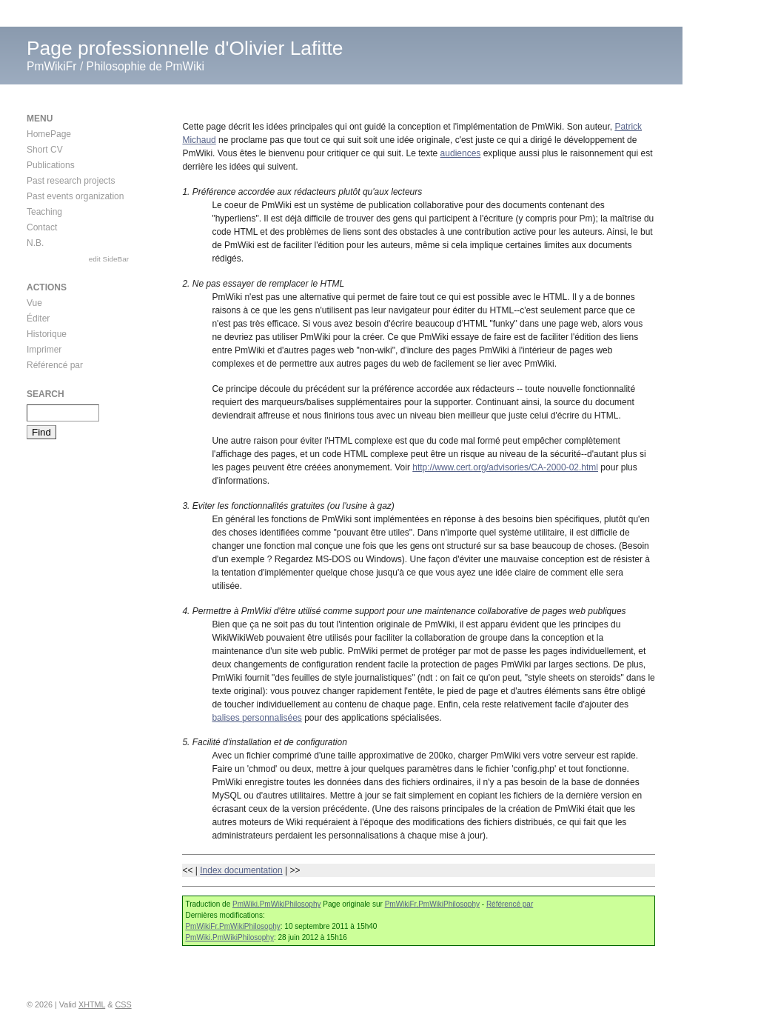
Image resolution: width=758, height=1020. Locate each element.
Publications (51, 165)
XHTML (91, 1004)
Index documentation (241, 870)
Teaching (44, 212)
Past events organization (75, 196)
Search (45, 394)
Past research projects (71, 181)
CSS (123, 1004)
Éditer (38, 318)
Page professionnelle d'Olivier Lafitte (185, 48)
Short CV (45, 149)
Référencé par (509, 904)
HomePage (49, 134)
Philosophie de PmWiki (145, 66)
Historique (47, 334)
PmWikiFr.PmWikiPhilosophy (432, 904)
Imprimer (44, 349)
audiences (460, 153)
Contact (42, 227)
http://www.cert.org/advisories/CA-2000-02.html (505, 467)
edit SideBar (109, 259)
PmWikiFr (52, 66)
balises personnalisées (256, 718)
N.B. (35, 243)
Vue (34, 303)
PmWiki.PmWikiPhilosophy (276, 904)
